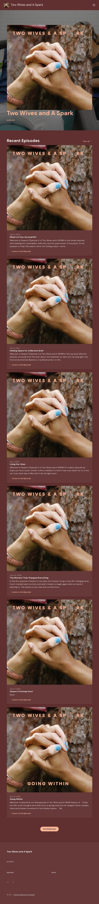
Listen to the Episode (20, 251)
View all (87, 141)
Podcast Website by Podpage (24, 895)
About (53, 872)
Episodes (10, 872)
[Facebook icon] (13, 882)
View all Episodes (49, 829)
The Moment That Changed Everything (29, 577)
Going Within (16, 799)
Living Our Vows (17, 464)
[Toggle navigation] (94, 5)
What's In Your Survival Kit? (23, 237)
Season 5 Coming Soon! (21, 691)
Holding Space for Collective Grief (26, 350)
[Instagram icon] (8, 882)
